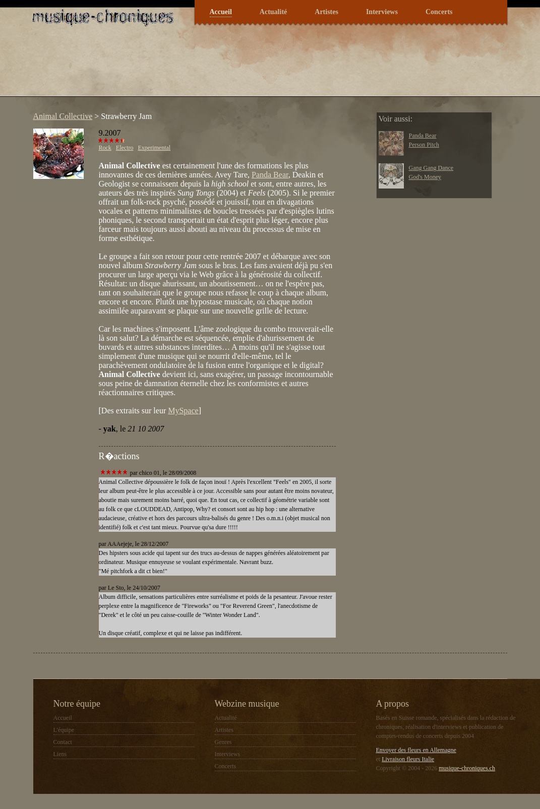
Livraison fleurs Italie (408, 759)
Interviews (382, 12)
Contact (62, 741)
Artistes (326, 12)
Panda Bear (270, 174)
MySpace (183, 410)
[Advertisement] (211, 67)
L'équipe (63, 729)
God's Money (425, 176)
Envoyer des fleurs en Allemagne (416, 750)
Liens (60, 754)
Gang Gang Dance (431, 167)
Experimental (154, 147)
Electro (125, 147)
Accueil (221, 12)
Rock (105, 147)
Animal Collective (63, 116)
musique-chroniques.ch (467, 768)
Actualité (273, 12)
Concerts (439, 12)
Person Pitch (424, 144)
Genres (223, 741)
